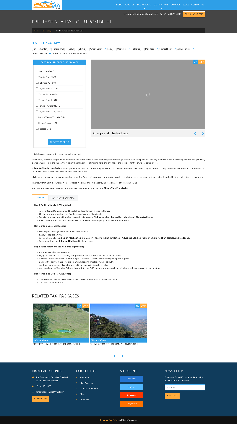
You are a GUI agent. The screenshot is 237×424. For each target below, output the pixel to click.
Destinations (161, 4)
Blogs (186, 4)
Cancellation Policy (89, 388)
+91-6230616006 (170, 13)
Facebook (131, 378)
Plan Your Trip (194, 14)
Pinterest (131, 395)
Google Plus (131, 403)
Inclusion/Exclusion (63, 198)
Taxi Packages (144, 4)
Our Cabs (175, 4)
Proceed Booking (59, 142)
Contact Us (197, 4)
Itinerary (40, 197)
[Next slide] (203, 133)
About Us (129, 4)
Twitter (131, 387)
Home (119, 4)
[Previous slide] (195, 133)
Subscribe (172, 395)
